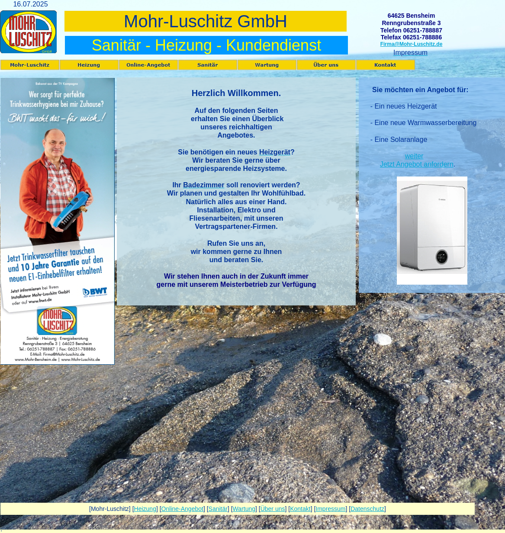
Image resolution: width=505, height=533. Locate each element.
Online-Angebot (182, 508)
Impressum (330, 508)
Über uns (273, 508)
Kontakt (300, 508)
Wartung (244, 508)
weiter (414, 156)
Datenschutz (367, 508)
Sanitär (218, 508)
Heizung (145, 508)
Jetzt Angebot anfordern (417, 164)
